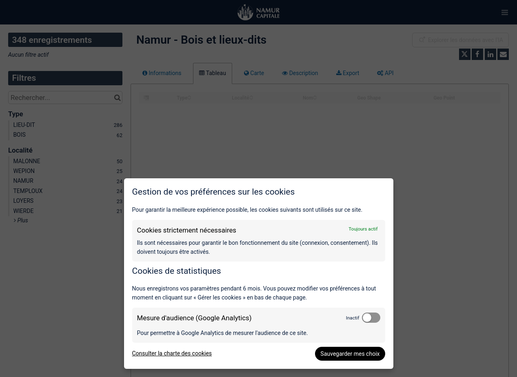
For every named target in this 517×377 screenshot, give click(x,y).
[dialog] (258, 273)
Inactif (352, 318)
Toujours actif (362, 229)
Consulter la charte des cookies (172, 353)
